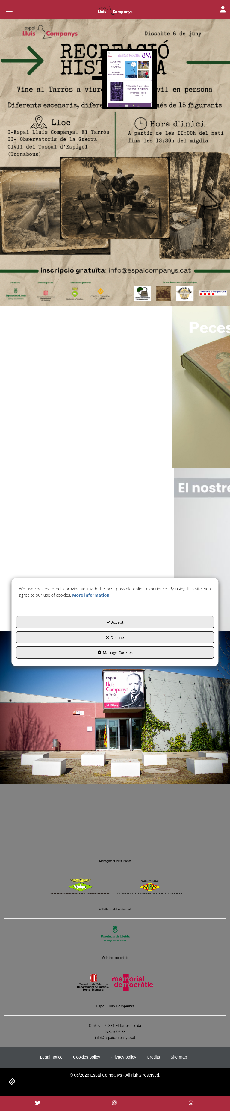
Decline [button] (115, 637)
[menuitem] (51, 1057)
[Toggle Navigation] (223, 10)
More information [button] (90, 595)
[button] (115, 10)
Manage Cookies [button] (114, 652)
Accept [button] (115, 622)
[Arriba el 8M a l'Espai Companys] (97, 78)
